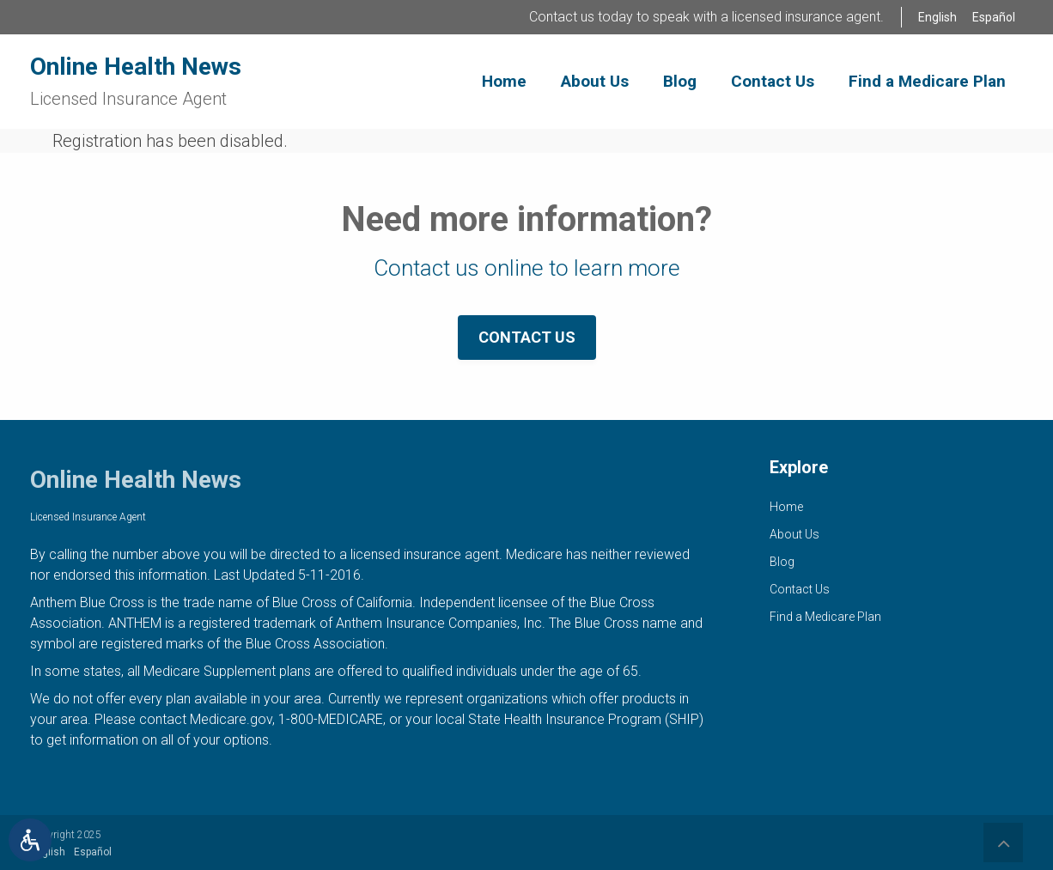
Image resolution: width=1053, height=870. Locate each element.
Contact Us (526, 337)
